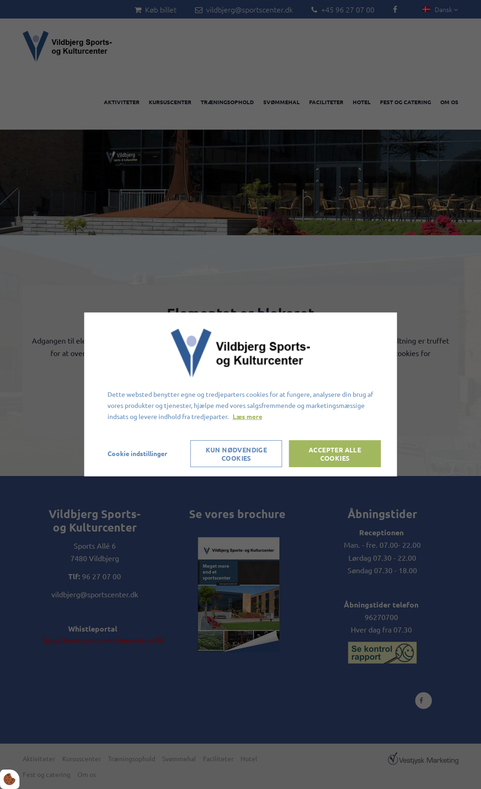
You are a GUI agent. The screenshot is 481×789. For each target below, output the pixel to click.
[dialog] (240, 394)
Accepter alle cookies (335, 453)
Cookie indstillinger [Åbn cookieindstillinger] (137, 453)
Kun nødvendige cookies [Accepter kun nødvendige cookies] (236, 453)
